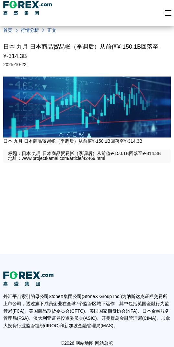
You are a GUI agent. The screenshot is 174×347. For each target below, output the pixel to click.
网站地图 (84, 343)
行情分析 (30, 30)
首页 (7, 30)
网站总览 (104, 343)
